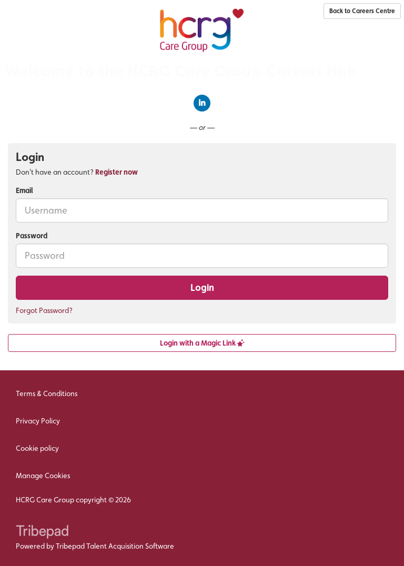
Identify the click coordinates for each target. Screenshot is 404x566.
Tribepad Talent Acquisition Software (115, 546)
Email (24, 190)
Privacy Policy (38, 421)
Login (202, 287)
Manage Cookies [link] (43, 475)
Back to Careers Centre (362, 11)
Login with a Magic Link (202, 343)
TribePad (42, 533)
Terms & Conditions (46, 393)
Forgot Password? (44, 310)
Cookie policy (37, 448)
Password (31, 235)
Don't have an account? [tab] (77, 172)
